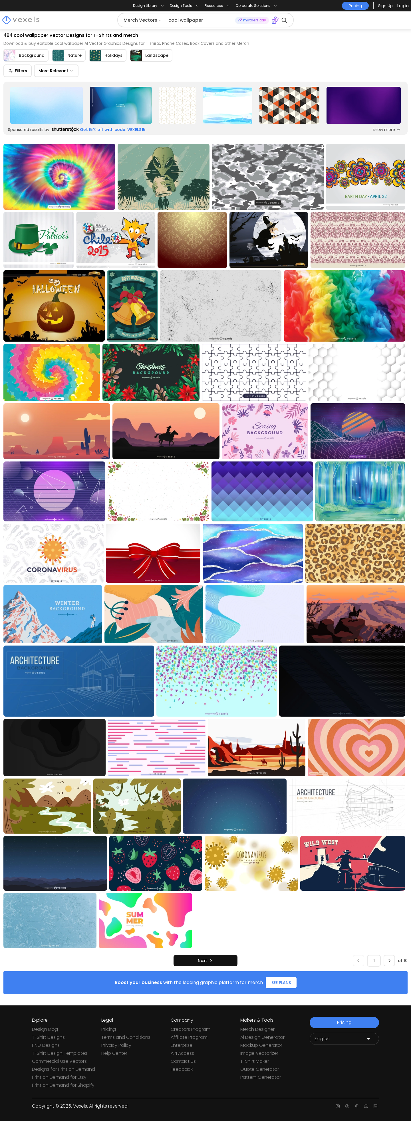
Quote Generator (259, 1069)
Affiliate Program (189, 1037)
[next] (205, 960)
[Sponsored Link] (46, 105)
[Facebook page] (347, 1106)
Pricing (108, 1029)
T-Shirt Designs (48, 1037)
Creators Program (190, 1029)
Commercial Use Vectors (59, 1061)
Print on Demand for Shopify (63, 1085)
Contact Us (183, 1061)
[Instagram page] (337, 1106)
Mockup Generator (261, 1045)
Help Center (114, 1053)
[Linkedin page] (375, 1106)
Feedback (182, 1069)
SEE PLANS (281, 982)
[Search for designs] (199, 20)
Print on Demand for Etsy (59, 1077)
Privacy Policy (116, 1045)
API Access (182, 1053)
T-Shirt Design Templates (59, 1053)
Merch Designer (257, 1029)
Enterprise (181, 1045)
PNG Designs (46, 1045)
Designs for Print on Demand (63, 1069)
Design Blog (45, 1029)
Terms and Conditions (125, 1037)
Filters (17, 71)
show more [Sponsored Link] (387, 129)
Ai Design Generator (262, 1037)
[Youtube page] (366, 1106)
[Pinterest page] (356, 1106)
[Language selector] (344, 1038)
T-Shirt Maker (254, 1061)
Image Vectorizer (259, 1053)
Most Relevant (56, 71)
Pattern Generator (260, 1077)
